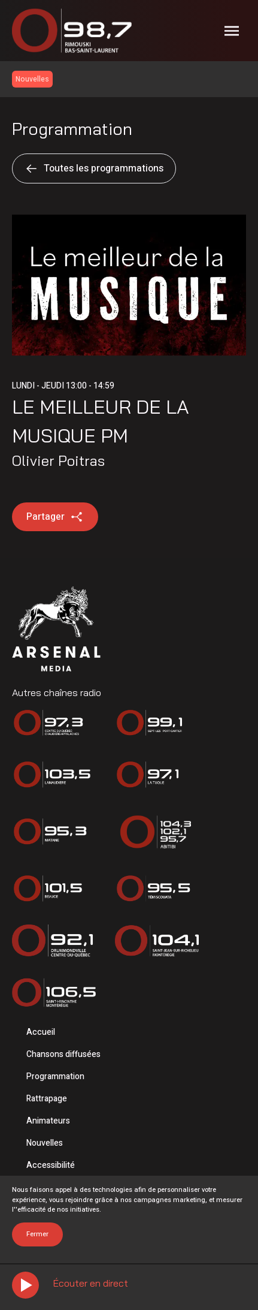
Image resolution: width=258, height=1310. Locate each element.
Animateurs (48, 1121)
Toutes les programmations (94, 168)
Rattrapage (46, 1098)
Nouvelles (44, 1143)
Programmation (55, 1076)
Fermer (37, 1234)
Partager (55, 517)
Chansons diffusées (63, 1054)
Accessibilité (50, 1165)
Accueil (40, 1032)
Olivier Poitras (58, 460)
